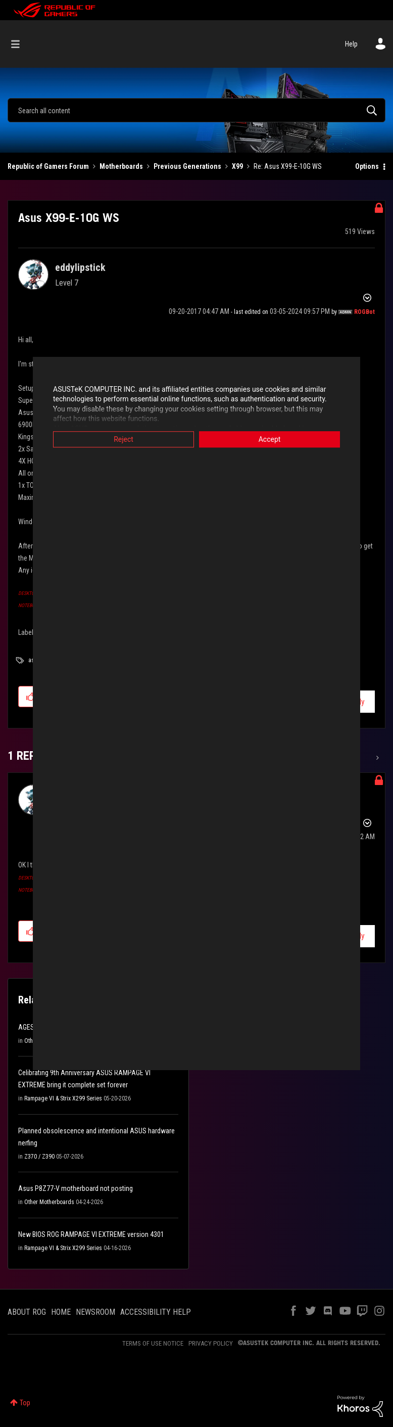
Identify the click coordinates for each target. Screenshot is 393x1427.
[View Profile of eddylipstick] (80, 267)
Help (351, 44)
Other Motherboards (49, 1202)
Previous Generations (187, 166)
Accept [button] (270, 439)
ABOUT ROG (27, 1312)
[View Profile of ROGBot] (364, 311)
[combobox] (196, 110)
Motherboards (121, 166)
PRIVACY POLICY (210, 1343)
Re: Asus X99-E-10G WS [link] (288, 166)
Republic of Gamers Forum (48, 166)
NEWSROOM (95, 1312)
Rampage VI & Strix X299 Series (63, 1098)
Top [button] (25, 1403)
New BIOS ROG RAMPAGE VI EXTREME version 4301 (91, 1234)
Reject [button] (123, 439)
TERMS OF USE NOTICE (152, 1343)
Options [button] (367, 166)
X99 (237, 166)
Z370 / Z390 (39, 1156)
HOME (61, 1312)
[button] (30, 696)
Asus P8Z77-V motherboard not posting (75, 1188)
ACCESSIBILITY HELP (155, 1312)
